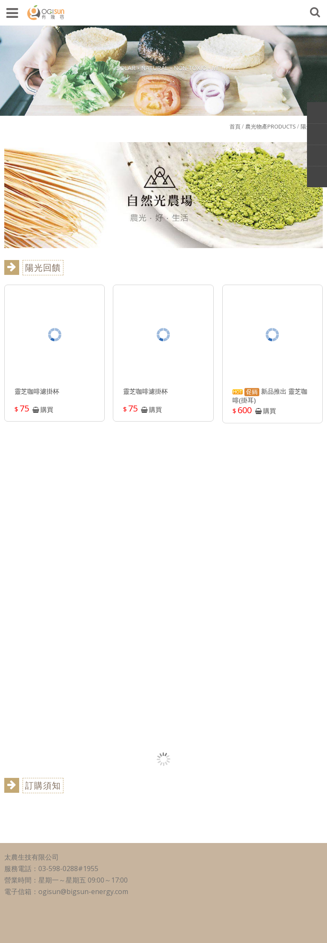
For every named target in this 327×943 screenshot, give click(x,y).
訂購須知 (43, 785)
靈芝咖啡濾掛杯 (36, 394)
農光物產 (270, 126)
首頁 (235, 126)
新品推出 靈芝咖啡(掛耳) (269, 399)
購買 (46, 412)
